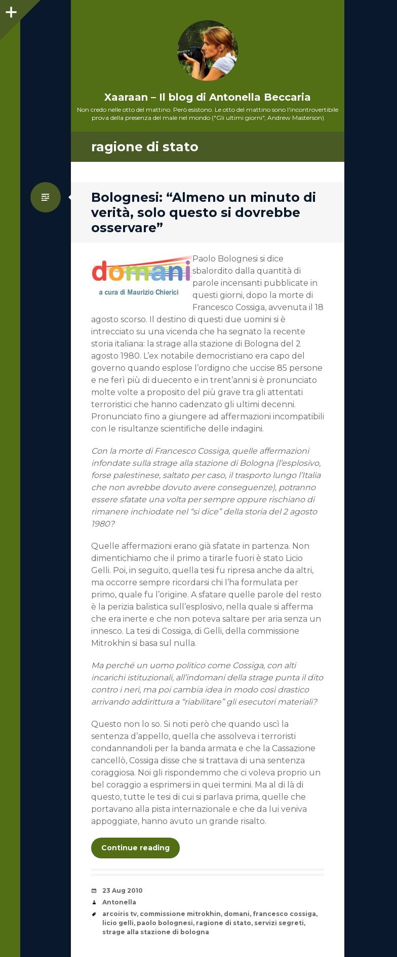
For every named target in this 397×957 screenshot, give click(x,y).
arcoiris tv (119, 914)
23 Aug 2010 (122, 890)
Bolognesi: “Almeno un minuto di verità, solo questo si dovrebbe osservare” (203, 212)
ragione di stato (223, 923)
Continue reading (135, 847)
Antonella (119, 902)
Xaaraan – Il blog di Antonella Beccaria (207, 97)
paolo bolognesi (165, 923)
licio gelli (118, 923)
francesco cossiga (284, 914)
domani (237, 914)
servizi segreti (279, 923)
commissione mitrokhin (180, 914)
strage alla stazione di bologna (155, 932)
